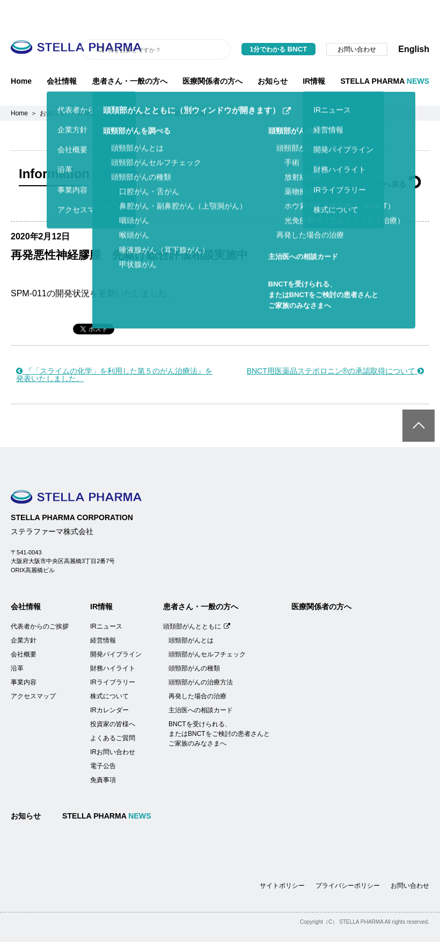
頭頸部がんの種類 (194, 641)
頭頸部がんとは (191, 613)
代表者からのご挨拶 (40, 599)
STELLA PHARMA (384, 54)
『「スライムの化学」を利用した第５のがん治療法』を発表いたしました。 (114, 348)
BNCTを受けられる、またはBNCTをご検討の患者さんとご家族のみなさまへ (219, 706)
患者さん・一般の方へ (129, 54)
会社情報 (62, 54)
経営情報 (103, 613)
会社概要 (23, 627)
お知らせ (273, 54)
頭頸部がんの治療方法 (200, 655)
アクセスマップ (33, 669)
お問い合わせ (357, 22)
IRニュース (106, 599)
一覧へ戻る (395, 157)
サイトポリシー (282, 859)
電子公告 (103, 739)
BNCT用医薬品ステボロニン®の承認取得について (335, 344)
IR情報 (314, 54)
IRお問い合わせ (112, 725)
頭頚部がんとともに (196, 599)
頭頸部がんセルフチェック (207, 627)
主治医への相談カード (200, 683)
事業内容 (23, 655)
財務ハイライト (112, 641)
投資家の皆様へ (112, 697)
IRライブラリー (112, 655)
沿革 (17, 641)
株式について (109, 669)
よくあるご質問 (112, 711)
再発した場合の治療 (197, 669)
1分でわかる (278, 22)
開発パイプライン (116, 627)
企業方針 (23, 613)
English (413, 22)
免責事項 (103, 753)
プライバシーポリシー (348, 859)
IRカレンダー (109, 683)
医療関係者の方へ (212, 54)
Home (21, 54)
